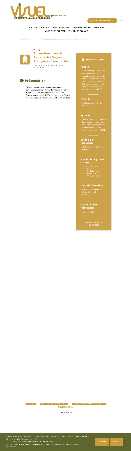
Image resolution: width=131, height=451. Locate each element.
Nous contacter (88, 247)
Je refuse (116, 442)
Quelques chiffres (55, 31)
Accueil (32, 27)
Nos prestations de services (88, 27)
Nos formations (61, 27)
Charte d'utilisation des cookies (43, 442)
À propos (44, 27)
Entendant (53, 68)
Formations (32, 39)
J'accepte (102, 442)
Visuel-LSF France (78, 31)
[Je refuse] (127, 442)
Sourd (61, 68)
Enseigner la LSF (40, 68)
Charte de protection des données (67, 444)
